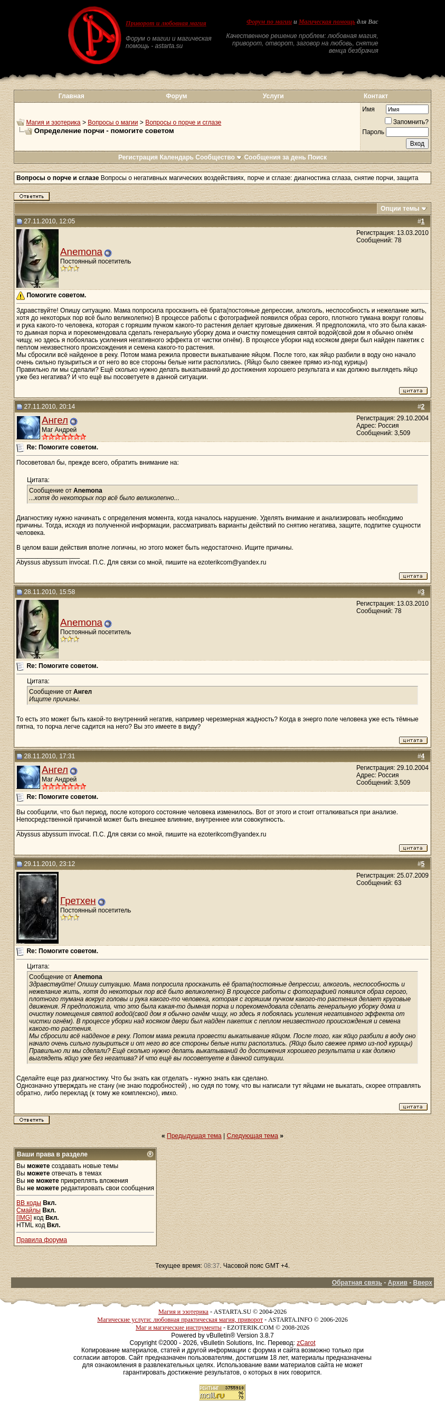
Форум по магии (269, 21)
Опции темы (400, 208)
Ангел (55, 420)
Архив (398, 1282)
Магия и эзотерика (53, 122)
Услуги (273, 96)
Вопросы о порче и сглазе (183, 122)
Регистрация (138, 157)
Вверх (422, 1282)
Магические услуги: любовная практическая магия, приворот (180, 1319)
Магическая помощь (327, 21)
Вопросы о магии (113, 122)
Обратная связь (357, 1282)
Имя (368, 109)
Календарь (176, 157)
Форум (176, 96)
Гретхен (78, 900)
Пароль (373, 132)
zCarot (306, 1343)
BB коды (28, 1203)
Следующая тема (252, 1136)
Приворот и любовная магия (166, 23)
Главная (71, 96)
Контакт (376, 96)
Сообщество (218, 157)
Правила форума (41, 1240)
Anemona (81, 251)
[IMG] (24, 1217)
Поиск (317, 157)
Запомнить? (407, 122)
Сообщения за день (275, 157)
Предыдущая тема (194, 1136)
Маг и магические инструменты (179, 1327)
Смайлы (28, 1210)
